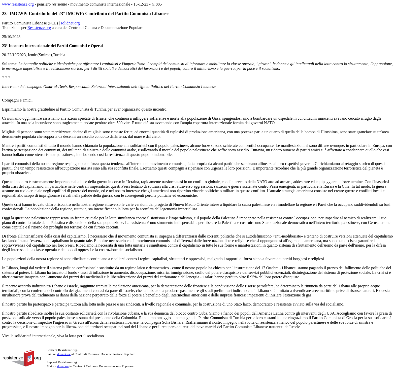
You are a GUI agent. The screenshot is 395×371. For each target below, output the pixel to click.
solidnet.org (70, 23)
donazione (64, 354)
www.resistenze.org (18, 4)
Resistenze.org (39, 27)
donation (63, 366)
